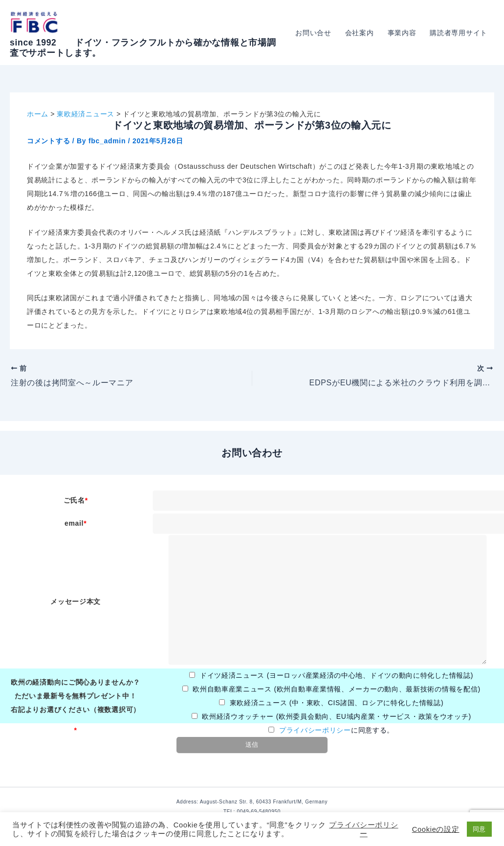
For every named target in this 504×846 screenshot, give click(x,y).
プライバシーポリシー (315, 730)
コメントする (48, 141)
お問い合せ (313, 33)
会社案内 (359, 33)
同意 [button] (479, 829)
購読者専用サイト (458, 33)
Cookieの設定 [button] (436, 829)
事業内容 (402, 33)
